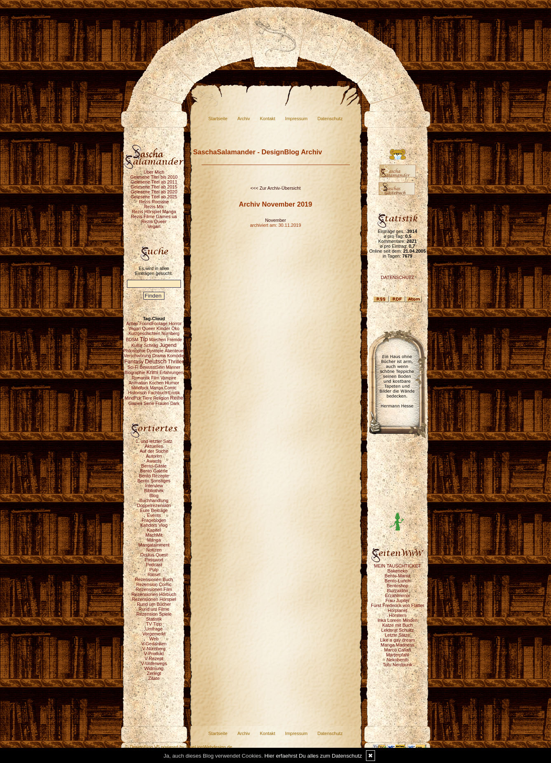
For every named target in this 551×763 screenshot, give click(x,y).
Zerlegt (154, 673)
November (275, 220)
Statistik (154, 618)
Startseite (218, 118)
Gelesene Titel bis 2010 (154, 176)
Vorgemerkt (153, 633)
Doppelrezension (154, 505)
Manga (154, 539)
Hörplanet (398, 610)
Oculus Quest (154, 554)
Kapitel (154, 530)
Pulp (153, 569)
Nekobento (397, 659)
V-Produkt (154, 653)
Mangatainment (154, 544)
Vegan (154, 226)
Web (153, 638)
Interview (154, 485)
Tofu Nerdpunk (398, 664)
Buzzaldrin (397, 590)
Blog (153, 495)
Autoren (154, 456)
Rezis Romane (154, 201)
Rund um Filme (153, 609)
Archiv (243, 118)
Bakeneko (397, 570)
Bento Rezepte (154, 475)
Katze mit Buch (397, 625)
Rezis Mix (154, 206)
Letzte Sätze (397, 635)
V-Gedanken (153, 643)
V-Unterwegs (154, 663)
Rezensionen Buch (154, 579)
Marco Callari (397, 649)
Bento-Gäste (154, 465)
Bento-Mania (397, 575)
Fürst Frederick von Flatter (397, 605)
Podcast (154, 564)
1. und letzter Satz (154, 441)
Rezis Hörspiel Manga (154, 211)
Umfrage (153, 628)
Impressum (296, 118)
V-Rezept (154, 658)
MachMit (154, 535)
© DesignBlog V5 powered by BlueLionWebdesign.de (178, 746)
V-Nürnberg (153, 648)
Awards (153, 460)
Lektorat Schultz (397, 630)
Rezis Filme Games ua (154, 216)
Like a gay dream (397, 639)
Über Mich (153, 172)
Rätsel (154, 574)
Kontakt (267, 118)
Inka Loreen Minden (397, 620)
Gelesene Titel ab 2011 (154, 181)
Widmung (153, 668)
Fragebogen (154, 520)
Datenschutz (329, 118)
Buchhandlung (153, 500)
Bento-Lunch (397, 580)
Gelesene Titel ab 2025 (154, 196)
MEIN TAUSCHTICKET (397, 565)
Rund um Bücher (154, 604)
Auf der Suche (154, 451)
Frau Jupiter (397, 600)
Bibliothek (154, 490)
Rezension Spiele (154, 614)
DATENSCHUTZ (397, 277)
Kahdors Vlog (153, 525)
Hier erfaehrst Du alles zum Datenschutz (313, 756)
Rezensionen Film (154, 589)
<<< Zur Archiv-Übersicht (276, 188)
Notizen (154, 549)
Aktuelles (154, 446)
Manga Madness (397, 644)
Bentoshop (397, 585)
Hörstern (397, 615)
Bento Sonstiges (153, 480)
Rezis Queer (153, 221)
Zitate (154, 678)
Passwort (154, 559)
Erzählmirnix (397, 595)
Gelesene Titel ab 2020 (154, 191)
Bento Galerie (154, 470)
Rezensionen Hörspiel (154, 599)
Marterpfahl (397, 654)
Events (154, 515)
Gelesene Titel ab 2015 (154, 186)
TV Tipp (154, 623)
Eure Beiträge (154, 510)
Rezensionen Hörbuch (153, 594)
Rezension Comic (153, 584)
